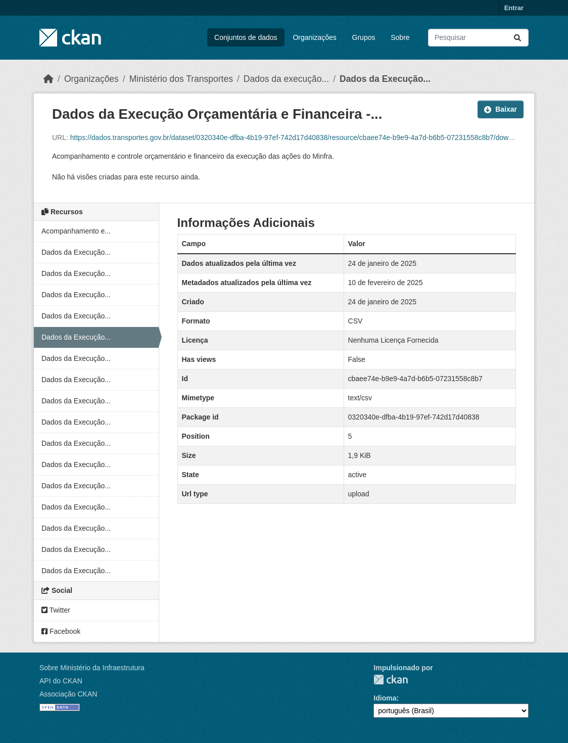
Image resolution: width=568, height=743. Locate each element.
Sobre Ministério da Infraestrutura (92, 668)
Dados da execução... (286, 79)
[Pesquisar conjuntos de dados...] (478, 38)
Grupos (363, 37)
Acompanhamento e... (76, 231)
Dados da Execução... (385, 79)
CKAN (390, 679)
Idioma (384, 698)
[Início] (48, 79)
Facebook (60, 631)
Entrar (514, 8)
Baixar (500, 109)
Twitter (55, 610)
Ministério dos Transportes (181, 79)
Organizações (314, 37)
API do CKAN (60, 681)
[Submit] (517, 38)
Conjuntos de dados (245, 37)
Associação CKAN (68, 694)
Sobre (400, 37)
